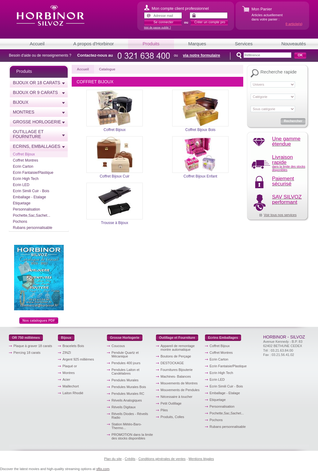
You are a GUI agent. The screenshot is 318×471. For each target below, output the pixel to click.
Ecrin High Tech (26, 179)
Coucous (118, 346)
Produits (150, 43)
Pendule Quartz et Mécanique (125, 354)
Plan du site (113, 459)
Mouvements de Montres (179, 383)
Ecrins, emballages (36, 146)
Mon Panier (262, 9)
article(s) (294, 24)
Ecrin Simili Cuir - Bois (31, 191)
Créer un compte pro (209, 22)
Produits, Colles (172, 417)
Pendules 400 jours (126, 363)
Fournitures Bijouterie (177, 370)
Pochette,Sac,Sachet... (31, 215)
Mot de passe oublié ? (157, 27)
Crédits (130, 459)
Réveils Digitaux (124, 407)
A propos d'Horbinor (93, 43)
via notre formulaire (201, 55)
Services (244, 43)
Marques (197, 43)
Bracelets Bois (73, 346)
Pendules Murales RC (128, 393)
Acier (66, 379)
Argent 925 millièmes (78, 359)
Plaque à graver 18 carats (32, 346)
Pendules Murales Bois (129, 387)
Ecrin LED (21, 185)
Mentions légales (201, 459)
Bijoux (20, 102)
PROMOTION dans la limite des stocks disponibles (132, 436)
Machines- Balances (176, 376)
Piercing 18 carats (26, 352)
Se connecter (163, 22)
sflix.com (102, 469)
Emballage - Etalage (29, 197)
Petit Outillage (171, 403)
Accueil (37, 43)
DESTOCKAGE (172, 363)
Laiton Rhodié (72, 393)
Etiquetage (21, 203)
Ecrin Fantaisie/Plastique (33, 172)
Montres (23, 112)
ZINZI (66, 352)
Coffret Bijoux (24, 154)
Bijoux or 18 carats (36, 82)
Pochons (20, 221)
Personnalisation (26, 209)
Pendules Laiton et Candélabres (125, 371)
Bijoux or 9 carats (35, 92)
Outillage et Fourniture (28, 134)
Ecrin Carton (23, 166)
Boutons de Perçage (176, 356)
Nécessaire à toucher (176, 396)
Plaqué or (69, 366)
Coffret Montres (25, 160)
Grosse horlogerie (37, 121)
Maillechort (70, 386)
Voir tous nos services (280, 215)
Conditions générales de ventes (162, 459)
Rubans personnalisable (32, 228)
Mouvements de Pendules (180, 390)
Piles (164, 410)
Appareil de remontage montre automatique (178, 347)
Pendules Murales (125, 380)
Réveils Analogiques (127, 400)
